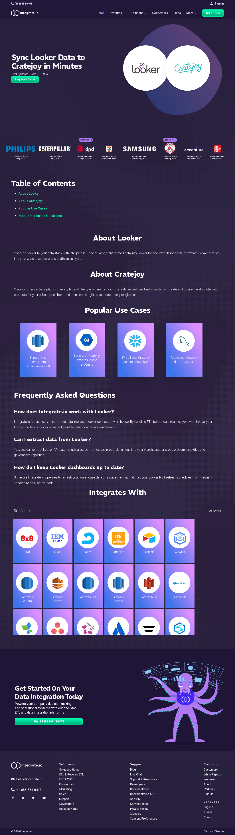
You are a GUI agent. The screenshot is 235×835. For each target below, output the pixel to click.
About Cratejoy (30, 201)
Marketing (65, 789)
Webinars (210, 779)
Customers (211, 769)
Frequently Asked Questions (40, 216)
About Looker (29, 193)
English (208, 807)
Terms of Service (214, 831)
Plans (177, 13)
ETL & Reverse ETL (71, 774)
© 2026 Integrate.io (22, 831)
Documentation (139, 789)
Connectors (160, 13)
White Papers (212, 774)
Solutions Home (69, 769)
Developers (66, 804)
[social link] (13, 798)
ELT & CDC (66, 779)
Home (100, 13)
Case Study (85, 140)
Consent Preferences (143, 818)
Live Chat (136, 774)
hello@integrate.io (26, 779)
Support (64, 799)
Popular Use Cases (33, 208)
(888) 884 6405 (21, 3)
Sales (62, 794)
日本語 (208, 812)
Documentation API (142, 794)
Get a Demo (213, 13)
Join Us (208, 794)
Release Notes (68, 808)
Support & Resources (143, 779)
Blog (133, 769)
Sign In (217, 3)
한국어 (208, 817)
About (207, 784)
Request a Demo (25, 79)
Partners (209, 789)
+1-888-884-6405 (26, 790)
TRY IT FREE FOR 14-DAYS (48, 721)
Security (135, 799)
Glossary (135, 813)
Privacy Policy (139, 808)
